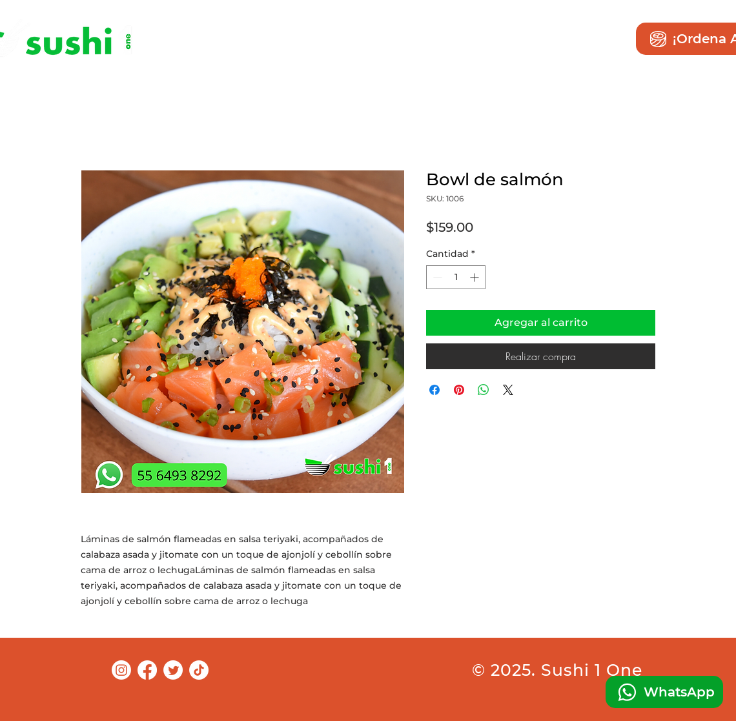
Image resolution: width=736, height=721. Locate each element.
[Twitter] (173, 670)
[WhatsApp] (664, 692)
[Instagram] (121, 670)
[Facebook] (147, 670)
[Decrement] (436, 277)
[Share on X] (508, 390)
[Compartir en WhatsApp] (483, 390)
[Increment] (475, 277)
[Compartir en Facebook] (434, 390)
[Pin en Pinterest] (459, 390)
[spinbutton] (455, 277)
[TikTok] (199, 670)
